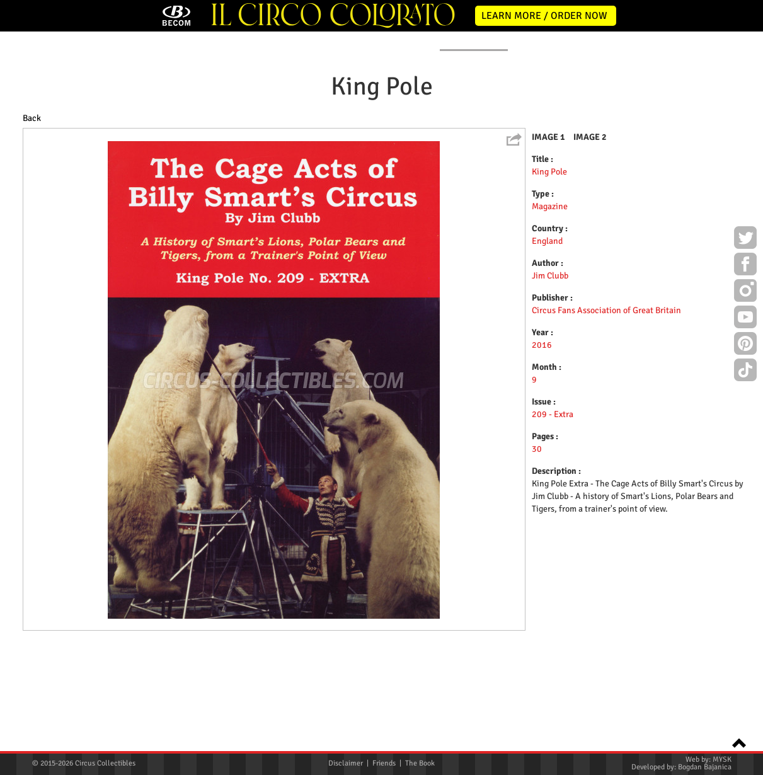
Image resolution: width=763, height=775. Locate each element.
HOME (43, 144)
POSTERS (287, 144)
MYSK (722, 759)
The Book (420, 763)
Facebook (745, 266)
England (547, 344)
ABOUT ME (199, 144)
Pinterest (745, 345)
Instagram (745, 292)
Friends (384, 763)
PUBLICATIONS (473, 144)
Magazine (550, 309)
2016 (542, 448)
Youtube (745, 319)
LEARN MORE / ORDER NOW (544, 15)
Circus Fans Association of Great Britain (606, 413)
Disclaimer (345, 763)
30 (537, 552)
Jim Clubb (550, 379)
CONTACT (682, 144)
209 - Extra (552, 517)
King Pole (549, 275)
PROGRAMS (376, 144)
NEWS (118, 144)
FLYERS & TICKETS (582, 144)
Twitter (745, 239)
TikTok (745, 372)
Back (32, 221)
